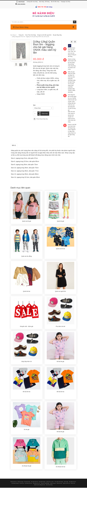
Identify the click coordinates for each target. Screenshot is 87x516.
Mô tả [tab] (14, 145)
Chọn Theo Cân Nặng (30, 35)
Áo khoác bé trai (28, 483)
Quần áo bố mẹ (66, 483)
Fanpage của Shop (65, 1)
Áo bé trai (22, 483)
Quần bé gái (53, 483)
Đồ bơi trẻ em (14, 481)
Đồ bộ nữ (73, 483)
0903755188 (21, 1)
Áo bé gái (66, 481)
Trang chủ (21, 35)
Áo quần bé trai (34, 481)
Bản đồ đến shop (55, 1)
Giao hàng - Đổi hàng (44, 1)
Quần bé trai (59, 483)
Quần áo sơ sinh (50, 481)
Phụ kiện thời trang (59, 481)
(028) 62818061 (21, 4)
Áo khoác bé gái (15, 483)
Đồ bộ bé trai (27, 481)
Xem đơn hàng (49, 484)
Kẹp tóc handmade (45, 483)
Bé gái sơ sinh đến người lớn (44, 35)
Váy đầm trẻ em (72, 481)
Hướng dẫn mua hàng (32, 1)
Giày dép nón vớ (36, 483)
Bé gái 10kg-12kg (57, 35)
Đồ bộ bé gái (20, 481)
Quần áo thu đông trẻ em (39, 484)
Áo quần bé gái (42, 481)
